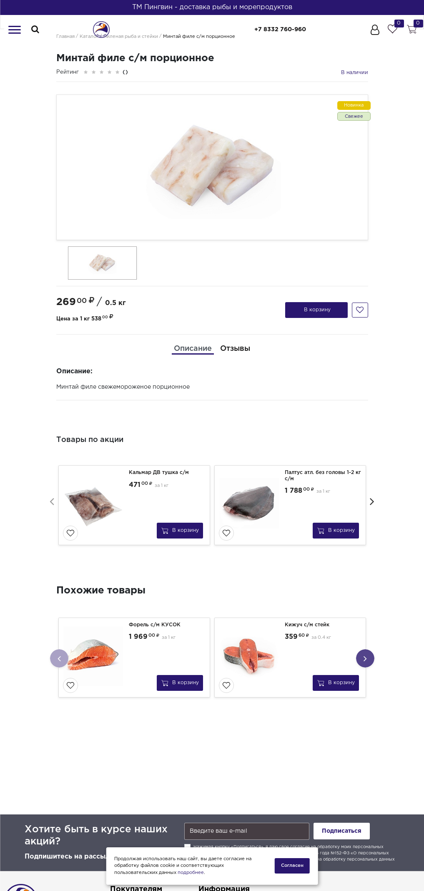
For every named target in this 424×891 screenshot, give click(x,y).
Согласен (292, 866)
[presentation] (52, 501)
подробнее (191, 873)
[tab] (193, 349)
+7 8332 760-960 (280, 29)
